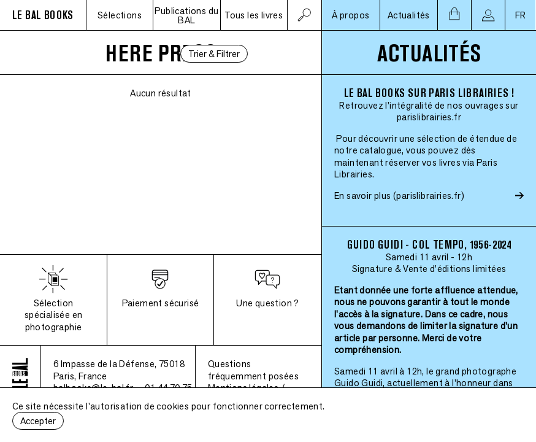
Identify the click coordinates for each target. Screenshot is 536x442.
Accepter (38, 421)
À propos (350, 15)
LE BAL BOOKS (43, 15)
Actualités (409, 15)
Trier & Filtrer (214, 54)
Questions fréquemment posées (253, 370)
